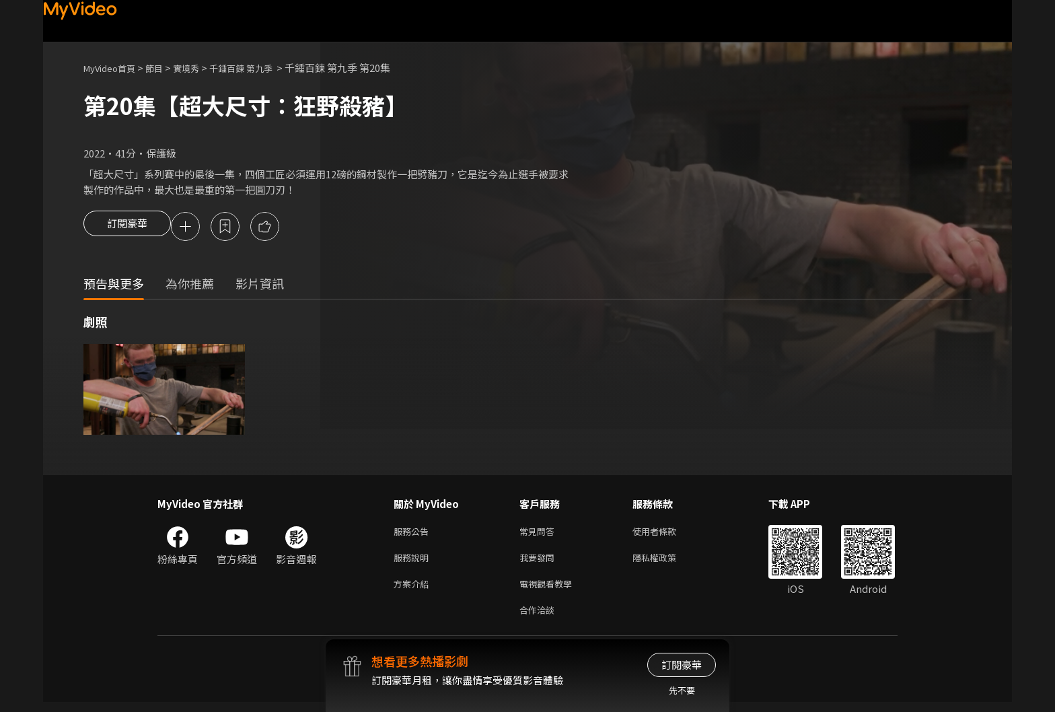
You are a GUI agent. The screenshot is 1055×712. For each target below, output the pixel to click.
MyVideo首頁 (114, 68)
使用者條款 (666, 534)
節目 (165, 68)
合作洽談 (539, 619)
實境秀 (200, 68)
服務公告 (414, 534)
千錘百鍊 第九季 (262, 68)
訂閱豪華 (127, 227)
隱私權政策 (666, 562)
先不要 (682, 690)
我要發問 (539, 562)
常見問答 (539, 534)
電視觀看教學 (549, 590)
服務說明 (414, 562)
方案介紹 (414, 590)
